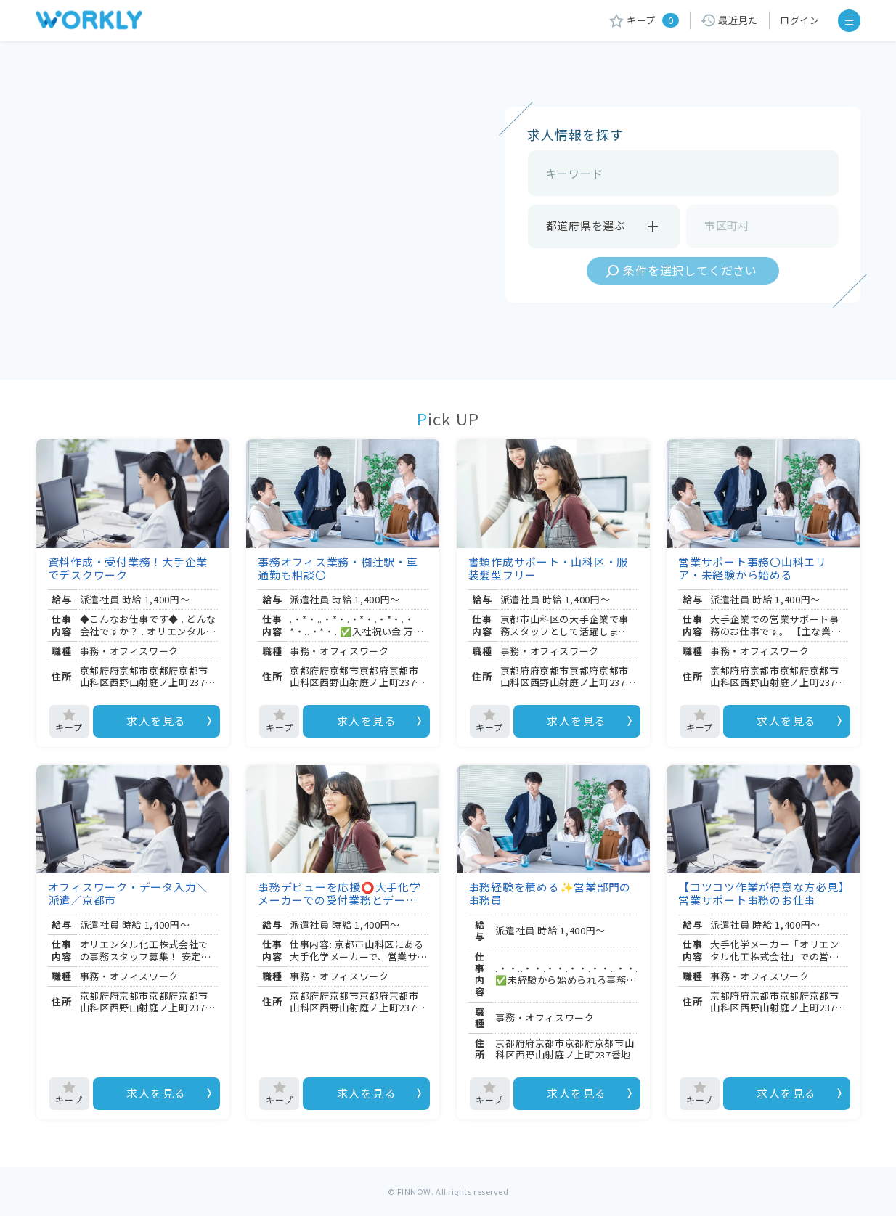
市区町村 (727, 225)
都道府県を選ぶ (604, 226)
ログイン (800, 20)
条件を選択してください (690, 270)
